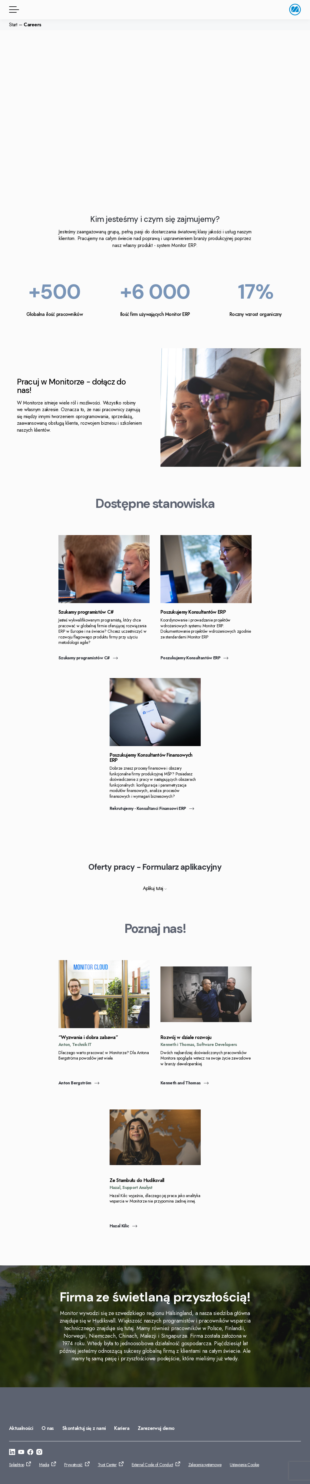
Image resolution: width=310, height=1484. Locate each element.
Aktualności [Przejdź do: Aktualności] (21, 1428)
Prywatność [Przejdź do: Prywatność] (73, 1465)
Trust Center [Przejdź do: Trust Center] (107, 1465)
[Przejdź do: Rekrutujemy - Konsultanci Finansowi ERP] (155, 744)
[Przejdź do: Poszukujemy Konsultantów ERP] (206, 601)
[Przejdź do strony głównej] (295, 9)
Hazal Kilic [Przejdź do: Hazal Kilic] (123, 1226)
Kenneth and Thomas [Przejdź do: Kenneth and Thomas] (184, 1083)
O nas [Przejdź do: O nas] (47, 1428)
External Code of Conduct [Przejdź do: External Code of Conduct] (152, 1465)
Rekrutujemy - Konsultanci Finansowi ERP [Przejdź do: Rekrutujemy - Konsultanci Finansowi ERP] (152, 808)
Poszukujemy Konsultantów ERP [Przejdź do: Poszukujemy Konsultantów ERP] (194, 658)
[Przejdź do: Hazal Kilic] (155, 1169)
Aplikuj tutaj (155, 888)
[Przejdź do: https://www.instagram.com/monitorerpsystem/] (39, 1453)
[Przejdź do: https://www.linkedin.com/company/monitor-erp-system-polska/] (12, 1453)
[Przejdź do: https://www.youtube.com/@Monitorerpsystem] (21, 1453)
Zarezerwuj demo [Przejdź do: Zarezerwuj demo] (156, 1428)
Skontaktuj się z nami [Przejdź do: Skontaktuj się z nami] (84, 1428)
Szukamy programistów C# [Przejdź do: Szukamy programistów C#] (88, 658)
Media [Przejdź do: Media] (44, 1465)
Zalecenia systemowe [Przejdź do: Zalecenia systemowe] (205, 1465)
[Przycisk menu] (13, 9)
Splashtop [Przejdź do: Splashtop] (16, 1465)
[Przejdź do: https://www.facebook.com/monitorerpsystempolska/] (30, 1453)
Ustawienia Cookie (244, 1465)
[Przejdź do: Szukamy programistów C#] (104, 601)
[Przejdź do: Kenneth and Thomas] (206, 1026)
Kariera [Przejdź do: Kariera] (121, 1428)
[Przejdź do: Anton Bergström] (104, 1026)
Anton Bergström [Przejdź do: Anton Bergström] (78, 1083)
